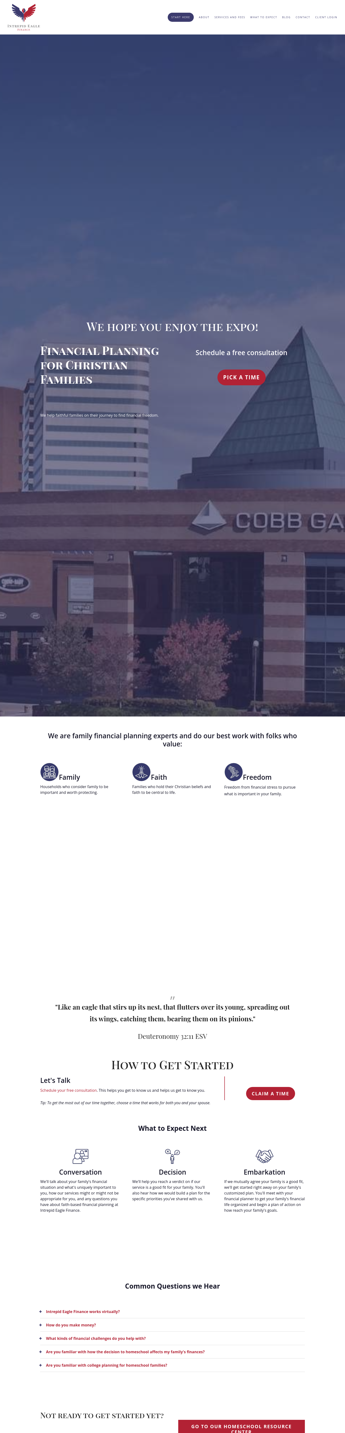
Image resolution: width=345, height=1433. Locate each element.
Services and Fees (230, 17)
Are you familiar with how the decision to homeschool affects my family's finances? (125, 1351)
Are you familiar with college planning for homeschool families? (106, 1365)
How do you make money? (71, 1325)
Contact (303, 17)
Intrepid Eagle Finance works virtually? (83, 1311)
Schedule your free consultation (68, 1090)
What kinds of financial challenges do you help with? (96, 1338)
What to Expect (263, 17)
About (204, 17)
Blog (286, 17)
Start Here (180, 17)
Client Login (326, 17)
